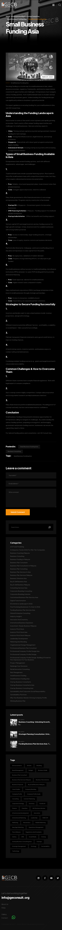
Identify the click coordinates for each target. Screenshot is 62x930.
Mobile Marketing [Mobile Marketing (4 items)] (40, 822)
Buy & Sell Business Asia (18, 581)
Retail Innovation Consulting (20, 669)
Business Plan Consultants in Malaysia (23, 566)
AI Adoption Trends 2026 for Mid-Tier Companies (27, 550)
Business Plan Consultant (19, 562)
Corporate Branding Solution (20, 594)
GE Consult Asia (14, 108)
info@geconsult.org (15, 897)
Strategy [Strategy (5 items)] (33, 846)
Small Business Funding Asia (20, 82)
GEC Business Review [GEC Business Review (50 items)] (38, 808)
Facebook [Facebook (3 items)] (42, 803)
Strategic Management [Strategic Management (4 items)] (19, 846)
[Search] (49, 527)
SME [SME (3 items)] (22, 837)
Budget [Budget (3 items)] (31, 770)
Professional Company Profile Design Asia (24, 651)
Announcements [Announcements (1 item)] (17, 765)
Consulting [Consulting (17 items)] (15, 799)
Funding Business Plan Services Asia (22, 610)
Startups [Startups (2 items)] (39, 841)
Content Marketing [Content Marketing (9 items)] (29, 799)
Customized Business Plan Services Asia (24, 597)
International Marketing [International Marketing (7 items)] (19, 818)
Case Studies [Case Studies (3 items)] (16, 789)
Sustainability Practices (18, 694)
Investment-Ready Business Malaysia (23, 626)
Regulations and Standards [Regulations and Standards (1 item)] (34, 832)
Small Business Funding (18, 675)
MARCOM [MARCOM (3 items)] (45, 818)
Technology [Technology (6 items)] (15, 851)
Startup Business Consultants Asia (22, 685)
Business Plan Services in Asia (20, 572)
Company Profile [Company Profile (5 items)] (17, 794)
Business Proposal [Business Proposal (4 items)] (17, 784)
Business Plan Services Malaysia (21, 575)
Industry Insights (16, 616)
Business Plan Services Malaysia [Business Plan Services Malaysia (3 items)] (21, 780)
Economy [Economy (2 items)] (31, 803)
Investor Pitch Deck (17, 629)
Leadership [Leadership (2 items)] (34, 818)
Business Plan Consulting (18, 569)
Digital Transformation (18, 600)
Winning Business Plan (17, 701)
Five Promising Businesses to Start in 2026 (25, 607)
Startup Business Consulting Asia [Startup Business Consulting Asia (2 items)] (22, 841)
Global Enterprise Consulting (20, 613)
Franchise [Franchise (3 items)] (24, 808)
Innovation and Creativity (19, 619)
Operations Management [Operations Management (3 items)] (36, 827)
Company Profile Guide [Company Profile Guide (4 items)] (33, 794)
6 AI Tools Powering (17, 547)
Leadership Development (19, 638)
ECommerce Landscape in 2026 (21, 604)
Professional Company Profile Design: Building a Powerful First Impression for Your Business (30, 659)
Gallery (4, 914)
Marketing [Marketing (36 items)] (15, 822)
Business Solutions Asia (18, 578)
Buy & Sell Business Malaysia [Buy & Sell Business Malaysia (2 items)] (36, 784)
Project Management (17, 663)
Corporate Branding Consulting (21, 591)
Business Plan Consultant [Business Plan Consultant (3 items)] (19, 775)
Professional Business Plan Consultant (23, 648)
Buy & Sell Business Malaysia (20, 585)
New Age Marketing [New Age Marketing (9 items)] (18, 827)
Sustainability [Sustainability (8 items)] (45, 846)
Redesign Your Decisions (18, 666)
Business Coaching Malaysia (20, 553)
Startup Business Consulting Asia (21, 688)
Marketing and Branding (18, 642)
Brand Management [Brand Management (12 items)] (18, 770)
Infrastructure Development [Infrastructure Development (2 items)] (20, 813)
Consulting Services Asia (18, 588)
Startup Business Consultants (20, 682)
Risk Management (16, 672)
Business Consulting (14, 451)
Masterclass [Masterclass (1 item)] (26, 822)
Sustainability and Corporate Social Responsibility (27, 691)
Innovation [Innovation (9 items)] (37, 813)
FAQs (3, 908)
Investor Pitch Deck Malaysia (20, 635)
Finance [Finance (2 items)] (14, 808)
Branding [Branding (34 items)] (39, 765)
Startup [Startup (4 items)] (43, 837)
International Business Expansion (21, 623)
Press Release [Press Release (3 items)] (16, 832)
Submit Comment (18, 512)
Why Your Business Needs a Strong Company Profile (28, 698)
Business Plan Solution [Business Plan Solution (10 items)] (42, 780)
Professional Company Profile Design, (23, 654)
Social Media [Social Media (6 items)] (32, 837)
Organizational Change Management (22, 645)
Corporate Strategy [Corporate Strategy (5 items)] (18, 803)
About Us (4, 904)
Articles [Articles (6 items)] (29, 765)
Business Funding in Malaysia (20, 559)
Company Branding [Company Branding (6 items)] (30, 789)
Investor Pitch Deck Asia (18, 632)
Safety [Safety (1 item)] (14, 837)
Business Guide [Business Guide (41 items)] (42, 770)
